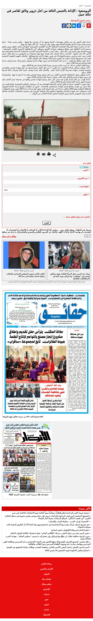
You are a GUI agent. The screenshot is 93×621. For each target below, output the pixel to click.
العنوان (46, 576)
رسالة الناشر (46, 566)
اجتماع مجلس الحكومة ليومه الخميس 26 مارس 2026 (67, 553)
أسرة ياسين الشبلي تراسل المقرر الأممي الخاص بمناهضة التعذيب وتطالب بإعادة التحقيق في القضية (47, 550)
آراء (55, 282)
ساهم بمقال (46, 587)
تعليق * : (86, 194)
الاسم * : (86, 170)
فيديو (35, 282)
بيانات (53, 284)
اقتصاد (28, 282)
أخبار (81, 6)
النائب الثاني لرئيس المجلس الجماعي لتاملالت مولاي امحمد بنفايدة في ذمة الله (25, 275)
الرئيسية (88, 6)
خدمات (49, 282)
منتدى (46, 612)
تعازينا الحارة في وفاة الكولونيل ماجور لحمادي (70, 533)
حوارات (70, 282)
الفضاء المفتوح (9, 282)
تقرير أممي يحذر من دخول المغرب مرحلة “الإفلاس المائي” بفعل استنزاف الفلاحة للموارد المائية (50, 536)
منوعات (21, 282)
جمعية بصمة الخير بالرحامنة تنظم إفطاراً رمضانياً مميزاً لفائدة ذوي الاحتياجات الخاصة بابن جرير (50, 515)
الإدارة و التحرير (43, 284)
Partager (54, 155)
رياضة (82, 282)
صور (46, 602)
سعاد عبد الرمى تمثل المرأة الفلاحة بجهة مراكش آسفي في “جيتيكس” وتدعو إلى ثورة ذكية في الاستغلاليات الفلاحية (70, 276)
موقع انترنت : (85, 186)
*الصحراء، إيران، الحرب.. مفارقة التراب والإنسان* (69, 524)
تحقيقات (61, 282)
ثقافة (76, 282)
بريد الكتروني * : (83, 178)
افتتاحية (41, 282)
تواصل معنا (46, 581)
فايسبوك (46, 617)
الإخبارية (46, 592)
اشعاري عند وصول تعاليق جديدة (78, 217)
